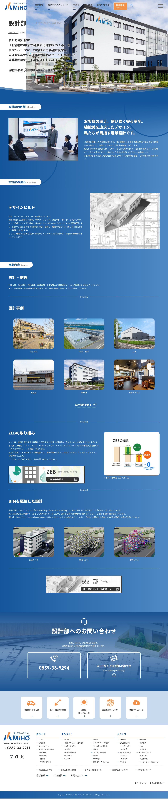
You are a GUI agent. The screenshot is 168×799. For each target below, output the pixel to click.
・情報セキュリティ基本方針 (74, 743)
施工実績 (88, 6)
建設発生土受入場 (45, 770)
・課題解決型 (143, 759)
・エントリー (143, 749)
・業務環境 (123, 759)
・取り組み (67, 749)
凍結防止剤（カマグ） (120, 770)
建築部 (95, 749)
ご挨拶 (41, 740)
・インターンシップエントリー (149, 762)
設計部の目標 (15, 70)
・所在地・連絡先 (45, 762)
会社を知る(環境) (125, 753)
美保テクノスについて (58, 6)
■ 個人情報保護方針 (157, 783)
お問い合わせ (103, 6)
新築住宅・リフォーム (101, 762)
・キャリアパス (124, 746)
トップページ (13, 32)
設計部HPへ (55, 70)
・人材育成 (123, 749)
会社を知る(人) (125, 743)
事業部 (76, 6)
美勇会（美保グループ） (94, 770)
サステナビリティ (70, 746)
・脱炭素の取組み (70, 753)
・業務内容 (42, 756)
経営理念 (42, 743)
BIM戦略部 (96, 759)
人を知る (123, 762)
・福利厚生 (123, 756)
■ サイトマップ (140, 783)
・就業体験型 (143, 756)
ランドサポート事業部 (101, 743)
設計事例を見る (83, 404)
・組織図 (42, 759)
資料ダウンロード (144, 770)
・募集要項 (142, 743)
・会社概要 (42, 753)
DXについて (68, 740)
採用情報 (120, 6)
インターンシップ (145, 753)
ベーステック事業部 (100, 746)
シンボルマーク (44, 746)
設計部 (95, 756)
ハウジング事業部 (99, 753)
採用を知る (142, 740)
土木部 (95, 740)
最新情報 (39, 6)
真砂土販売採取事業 (68, 770)
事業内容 (35, 70)
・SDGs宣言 (68, 756)
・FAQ (140, 746)
